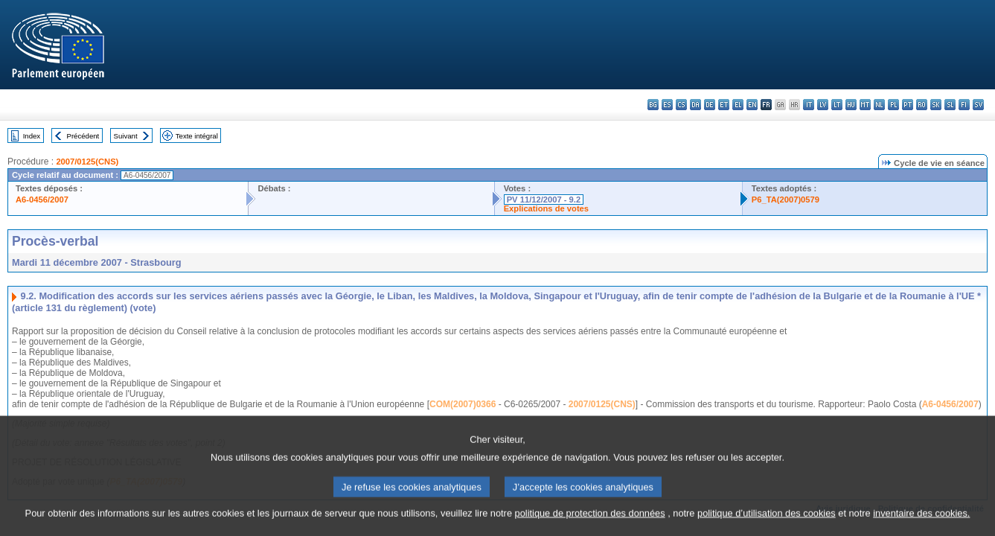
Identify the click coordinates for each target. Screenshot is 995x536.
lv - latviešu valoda (822, 104)
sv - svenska (978, 104)
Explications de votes (546, 208)
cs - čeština (681, 104)
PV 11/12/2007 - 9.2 (544, 199)
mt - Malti (865, 104)
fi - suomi (964, 104)
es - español (667, 104)
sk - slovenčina (935, 104)
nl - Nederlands (879, 104)
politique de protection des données (590, 518)
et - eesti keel (723, 104)
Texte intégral (197, 136)
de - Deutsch (709, 104)
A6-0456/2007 (42, 199)
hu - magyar (851, 104)
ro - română (921, 104)
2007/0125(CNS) (87, 161)
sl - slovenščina (950, 104)
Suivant (126, 136)
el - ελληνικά (737, 104)
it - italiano (808, 104)
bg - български (653, 104)
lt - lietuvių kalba (836, 104)
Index (31, 136)
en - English (752, 104)
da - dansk (695, 104)
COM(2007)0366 (462, 404)
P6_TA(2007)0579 (785, 199)
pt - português (907, 104)
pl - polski (893, 104)
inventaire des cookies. (921, 518)
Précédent (83, 136)
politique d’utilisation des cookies (766, 518)
